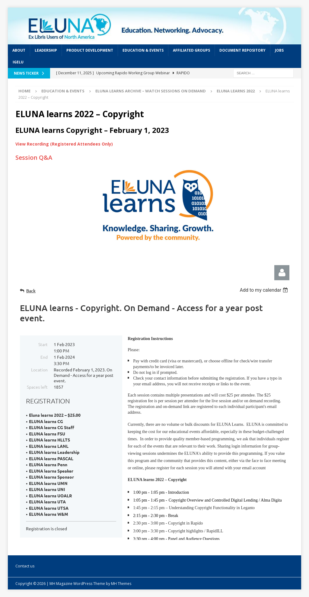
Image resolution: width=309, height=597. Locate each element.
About (18, 50)
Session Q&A (33, 157)
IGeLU (18, 62)
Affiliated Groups (191, 50)
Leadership (46, 50)
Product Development (89, 50)
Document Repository (242, 50)
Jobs (279, 50)
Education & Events (143, 50)
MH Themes (121, 583)
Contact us (25, 566)
